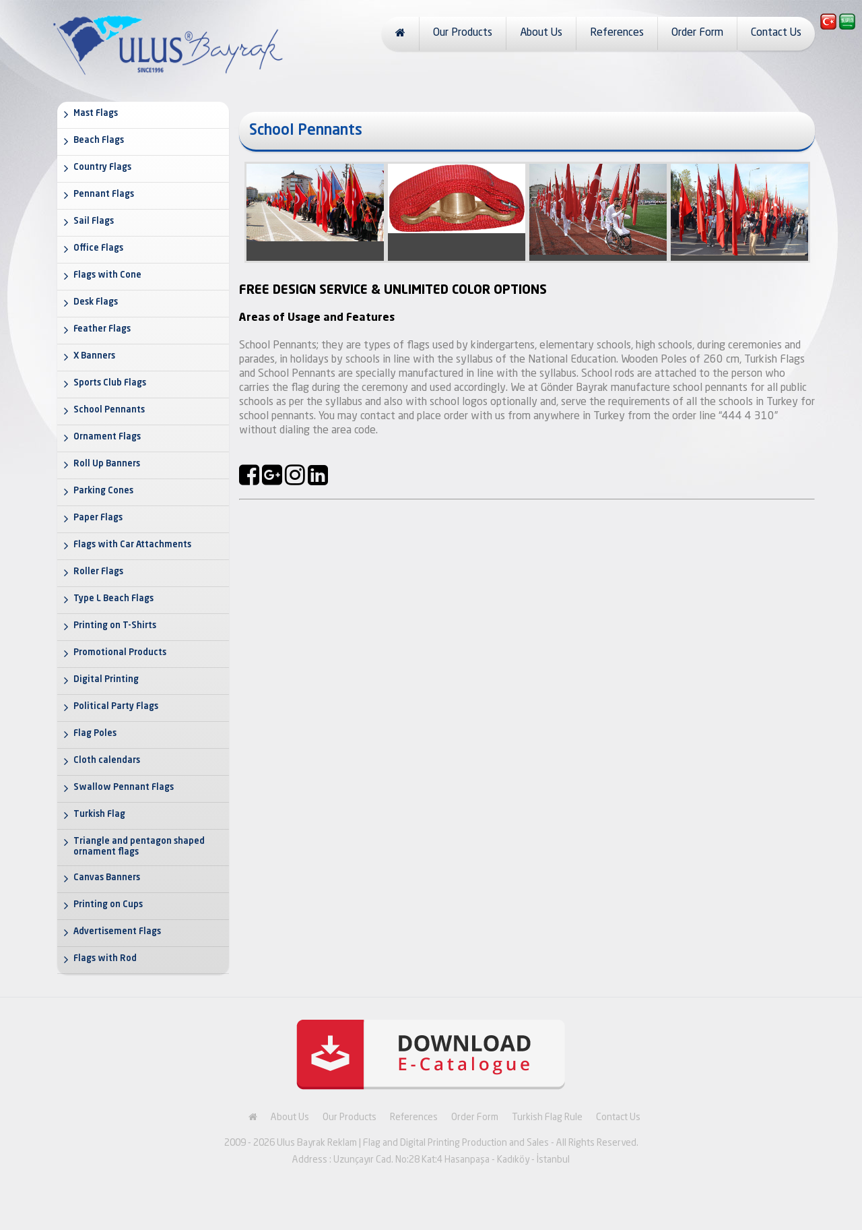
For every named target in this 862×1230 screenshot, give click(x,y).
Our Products (462, 33)
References (617, 33)
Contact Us (776, 33)
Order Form (697, 33)
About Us (541, 33)
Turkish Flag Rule (547, 1117)
